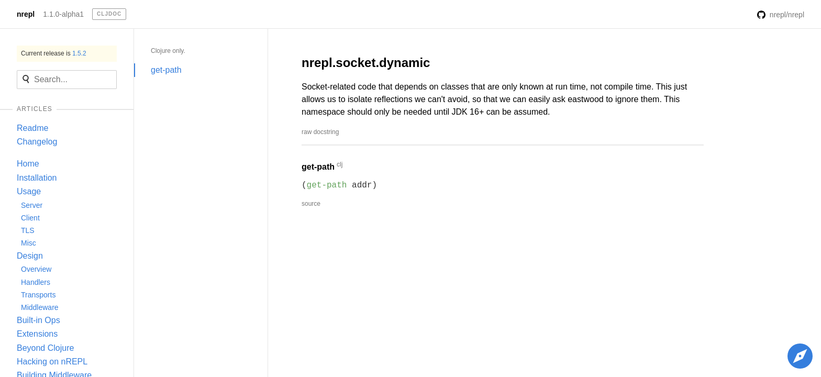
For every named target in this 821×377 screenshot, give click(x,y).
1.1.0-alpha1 (63, 14)
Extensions (37, 333)
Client (30, 218)
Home (28, 163)
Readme (32, 128)
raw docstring (320, 132)
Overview (36, 269)
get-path (166, 69)
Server (31, 205)
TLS (28, 230)
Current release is (53, 53)
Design (30, 255)
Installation (37, 177)
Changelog (37, 141)
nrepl (26, 14)
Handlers (35, 282)
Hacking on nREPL (52, 361)
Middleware (40, 307)
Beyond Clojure (45, 347)
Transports (38, 295)
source (311, 203)
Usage (29, 191)
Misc (28, 243)
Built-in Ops (38, 320)
